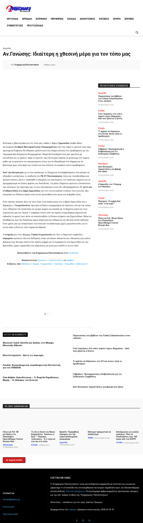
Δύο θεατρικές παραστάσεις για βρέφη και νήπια (98, 386)
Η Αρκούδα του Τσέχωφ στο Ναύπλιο (109, 185)
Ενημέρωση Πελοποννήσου (27, 65)
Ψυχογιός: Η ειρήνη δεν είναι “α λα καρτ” (109, 202)
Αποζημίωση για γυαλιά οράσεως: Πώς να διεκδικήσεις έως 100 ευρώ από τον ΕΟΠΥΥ (127, 435)
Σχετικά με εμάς (10, 511)
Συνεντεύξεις (56, 260)
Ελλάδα (101, 110)
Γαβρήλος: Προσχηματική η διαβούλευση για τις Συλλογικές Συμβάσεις (110, 151)
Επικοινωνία (8, 504)
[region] (48, 296)
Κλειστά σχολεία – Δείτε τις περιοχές (22, 355)
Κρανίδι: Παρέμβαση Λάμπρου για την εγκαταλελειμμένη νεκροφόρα (68, 435)
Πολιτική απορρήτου (75, 489)
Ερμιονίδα (47, 264)
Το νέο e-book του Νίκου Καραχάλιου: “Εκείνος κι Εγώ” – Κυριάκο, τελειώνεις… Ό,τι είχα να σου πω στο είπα (43, 436)
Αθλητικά (81, 264)
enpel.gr (72, 507)
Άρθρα (70, 260)
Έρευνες (42, 260)
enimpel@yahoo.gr (11, 497)
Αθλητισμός (103, 215)
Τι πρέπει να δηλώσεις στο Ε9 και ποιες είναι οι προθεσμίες (111, 133)
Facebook (73, 253)
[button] (137, 32)
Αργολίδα (7, 48)
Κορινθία (69, 264)
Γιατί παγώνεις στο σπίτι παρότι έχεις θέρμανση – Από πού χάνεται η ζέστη (110, 116)
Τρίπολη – (59, 264)
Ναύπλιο (26, 264)
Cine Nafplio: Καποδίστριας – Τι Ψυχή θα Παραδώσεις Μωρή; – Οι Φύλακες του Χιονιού (30, 378)
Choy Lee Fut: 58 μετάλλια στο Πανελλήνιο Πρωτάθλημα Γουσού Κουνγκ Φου (110, 221)
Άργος (36, 264)
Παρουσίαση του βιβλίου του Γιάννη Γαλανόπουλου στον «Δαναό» (110, 98)
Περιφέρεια (103, 163)
